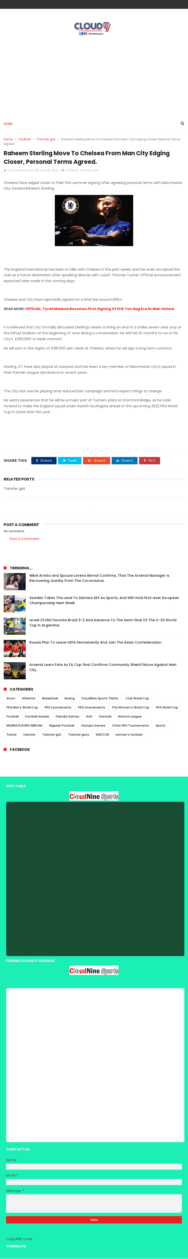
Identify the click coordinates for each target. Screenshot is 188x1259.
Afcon (10, 699)
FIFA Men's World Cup (22, 708)
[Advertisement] (94, 76)
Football (25, 139)
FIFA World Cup (167, 708)
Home (8, 124)
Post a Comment (24, 539)
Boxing (70, 699)
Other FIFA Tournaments (130, 726)
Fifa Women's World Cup (130, 708)
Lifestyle (105, 717)
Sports (160, 726)
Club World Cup (137, 699)
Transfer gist (46, 139)
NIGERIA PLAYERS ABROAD (24, 726)
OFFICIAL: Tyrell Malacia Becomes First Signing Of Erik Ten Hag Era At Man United (99, 309)
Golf (89, 717)
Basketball (50, 699)
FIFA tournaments (58, 708)
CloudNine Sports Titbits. (100, 699)
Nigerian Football (61, 726)
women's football (129, 735)
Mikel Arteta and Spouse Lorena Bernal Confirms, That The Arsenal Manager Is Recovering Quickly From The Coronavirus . (99, 579)
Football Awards (37, 717)
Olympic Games (93, 726)
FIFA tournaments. (92, 708)
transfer (29, 735)
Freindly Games (67, 717)
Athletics (28, 699)
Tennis (11, 735)
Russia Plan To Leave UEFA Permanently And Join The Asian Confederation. (95, 642)
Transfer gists (78, 735)
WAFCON (102, 735)
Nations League (130, 717)
